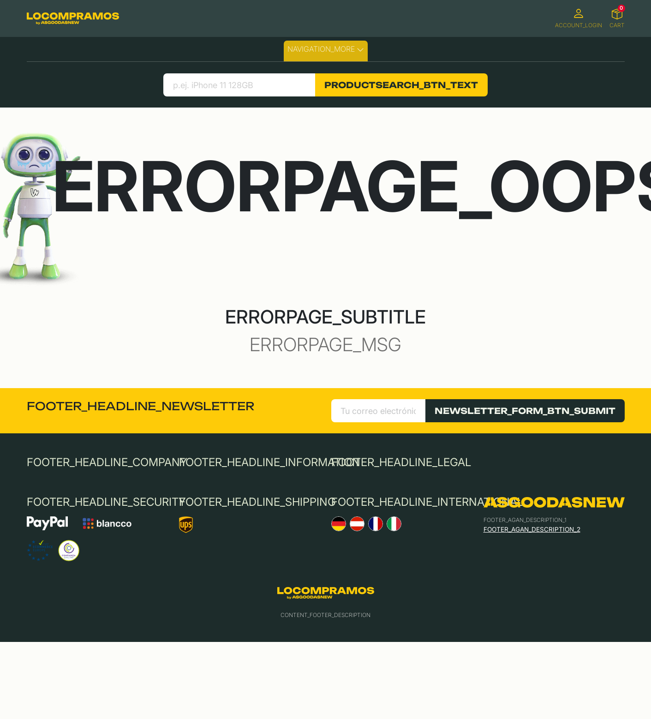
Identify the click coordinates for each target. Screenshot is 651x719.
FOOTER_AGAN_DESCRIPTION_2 (532, 529)
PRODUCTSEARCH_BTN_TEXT (401, 85)
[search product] (239, 84)
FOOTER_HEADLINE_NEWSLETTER (140, 406)
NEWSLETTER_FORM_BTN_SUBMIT (525, 411)
